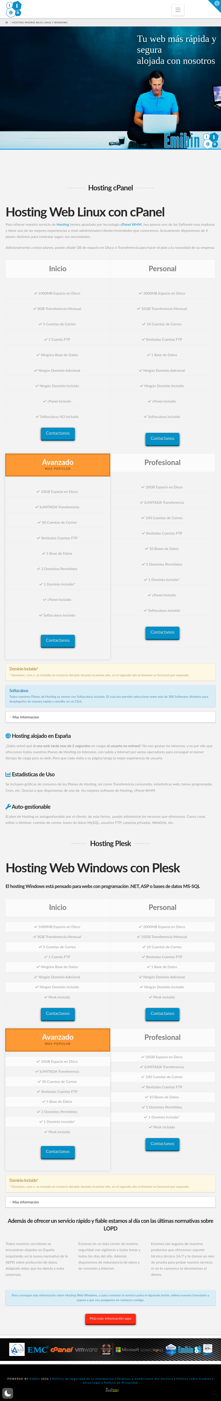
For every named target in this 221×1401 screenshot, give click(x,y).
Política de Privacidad (121, 1382)
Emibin (35, 1378)
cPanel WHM (131, 224)
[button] (178, 10)
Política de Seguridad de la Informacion (83, 1378)
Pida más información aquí (110, 1318)
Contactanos (58, 433)
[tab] (110, 717)
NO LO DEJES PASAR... (101, 88)
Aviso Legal (92, 1382)
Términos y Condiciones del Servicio (145, 1378)
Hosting (63, 224)
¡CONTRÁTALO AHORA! (33, 88)
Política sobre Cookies (194, 1378)
